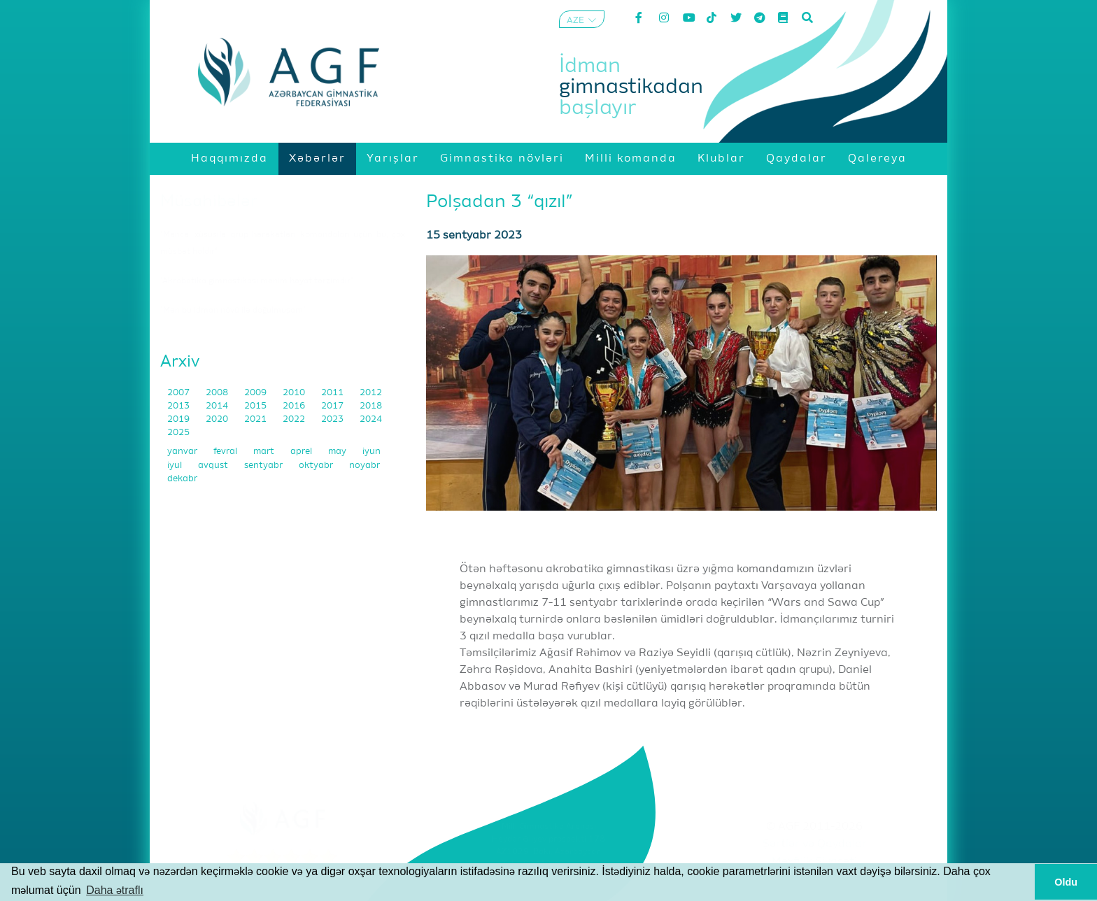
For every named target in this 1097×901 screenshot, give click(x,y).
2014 (218, 406)
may (338, 451)
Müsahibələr (208, 201)
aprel (302, 451)
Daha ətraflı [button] (114, 890)
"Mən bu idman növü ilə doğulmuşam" (233, 310)
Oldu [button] (1065, 882)
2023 (333, 419)
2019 (179, 419)
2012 (371, 392)
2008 (218, 392)
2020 (218, 419)
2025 (178, 432)
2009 (256, 392)
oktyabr (317, 465)
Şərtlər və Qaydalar (815, 844)
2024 (371, 419)
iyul (175, 465)
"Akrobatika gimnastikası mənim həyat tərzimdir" (256, 281)
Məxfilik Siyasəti (814, 861)
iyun (371, 451)
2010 (295, 392)
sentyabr (264, 465)
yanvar (183, 451)
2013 (179, 406)
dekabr (182, 478)
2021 (256, 419)
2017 (333, 406)
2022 (295, 419)
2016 (295, 406)
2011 (333, 392)
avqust (214, 465)
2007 (179, 392)
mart (264, 451)
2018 (371, 406)
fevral (226, 451)
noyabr (364, 465)
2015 (256, 406)
